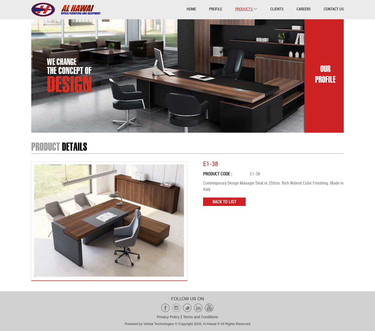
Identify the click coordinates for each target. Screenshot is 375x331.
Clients (277, 8)
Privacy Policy (168, 317)
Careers (304, 8)
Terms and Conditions (200, 317)
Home (191, 8)
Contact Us (334, 8)
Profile (215, 8)
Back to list (224, 202)
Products (246, 8)
